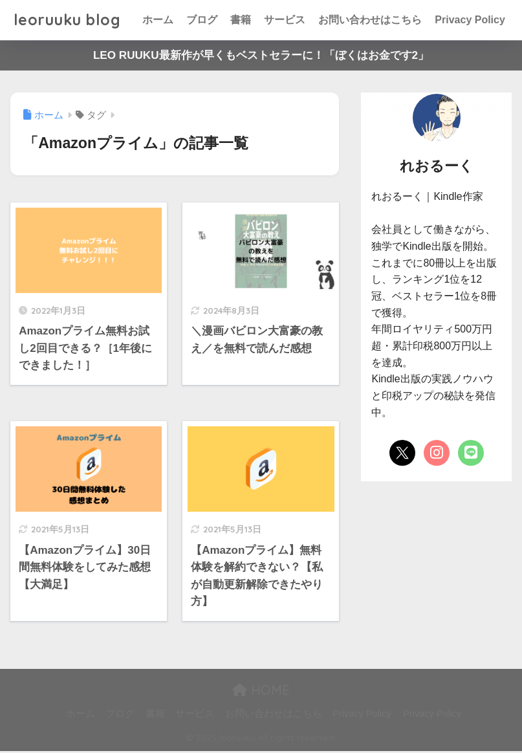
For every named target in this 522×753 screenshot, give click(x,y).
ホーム (157, 19)
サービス (284, 19)
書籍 (240, 19)
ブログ (201, 19)
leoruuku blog (67, 19)
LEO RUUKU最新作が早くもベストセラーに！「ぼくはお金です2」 (261, 55)
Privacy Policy (470, 19)
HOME (261, 692)
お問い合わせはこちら (370, 19)
